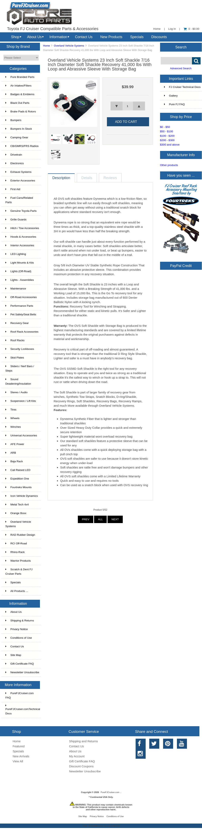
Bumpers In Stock (18, 128)
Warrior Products (18, 560)
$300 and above (170, 144)
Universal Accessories (21, 435)
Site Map (13, 655)
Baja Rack (14, 461)
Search (181, 47)
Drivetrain (13, 154)
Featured (19, 746)
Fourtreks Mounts (18, 487)
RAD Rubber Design (20, 534)
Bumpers (13, 120)
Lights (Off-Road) (18, 271)
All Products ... (16, 591)
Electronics (14, 163)
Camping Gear (16, 137)
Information (58, 37)
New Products (111, 37)
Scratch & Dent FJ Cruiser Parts (18, 571)
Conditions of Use (18, 637)
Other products (169, 165)
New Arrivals (21, 756)
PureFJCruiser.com (110, 792)
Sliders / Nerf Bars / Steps (19, 368)
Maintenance (15, 288)
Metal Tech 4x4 (17, 504)
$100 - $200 (167, 135)
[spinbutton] (127, 106)
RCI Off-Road (16, 543)
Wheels (12, 418)
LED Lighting (15, 254)
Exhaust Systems (18, 171)
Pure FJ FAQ (174, 104)
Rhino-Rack (15, 552)
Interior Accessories (19, 245)
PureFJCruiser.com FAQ (19, 695)
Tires (10, 409)
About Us (34, 37)
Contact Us (83, 37)
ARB (10, 452)
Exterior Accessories (20, 180)
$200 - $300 (167, 140)
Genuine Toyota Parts (21, 210)
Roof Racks (14, 340)
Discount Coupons (81, 766)
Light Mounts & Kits (19, 262)
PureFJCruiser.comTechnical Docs (22, 709)
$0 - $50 (165, 126)
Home (156, 28)
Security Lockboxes (19, 348)
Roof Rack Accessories (22, 331)
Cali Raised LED (17, 469)
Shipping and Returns (83, 741)
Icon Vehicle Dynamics (21, 495)
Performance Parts (19, 305)
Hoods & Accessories (20, 236)
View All (18, 761)
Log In (172, 28)
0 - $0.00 (191, 28)
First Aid (12, 189)
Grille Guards (15, 219)
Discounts (159, 37)
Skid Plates (14, 357)
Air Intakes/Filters (18, 85)
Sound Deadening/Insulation (18, 381)
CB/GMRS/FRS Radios (22, 146)
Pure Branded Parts (19, 76)
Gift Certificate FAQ (19, 663)
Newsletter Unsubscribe (22, 672)
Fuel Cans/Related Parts (19, 200)
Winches (13, 426)
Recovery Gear (17, 323)
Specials (137, 37)
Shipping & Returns (19, 620)
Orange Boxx (15, 513)
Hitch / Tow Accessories (22, 228)
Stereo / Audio (16, 392)
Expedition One (17, 478)
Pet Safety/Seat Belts (20, 314)
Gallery (171, 95)
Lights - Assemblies (19, 279)
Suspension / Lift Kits (20, 400)
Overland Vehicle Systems (69, 45)
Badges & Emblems (19, 94)
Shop (15, 37)
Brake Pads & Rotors (20, 111)
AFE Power (14, 444)
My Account (76, 756)
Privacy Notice (16, 629)
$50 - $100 (166, 131)
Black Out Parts (17, 102)
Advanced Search (181, 68)
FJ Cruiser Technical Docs (182, 87)
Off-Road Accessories (21, 297)
